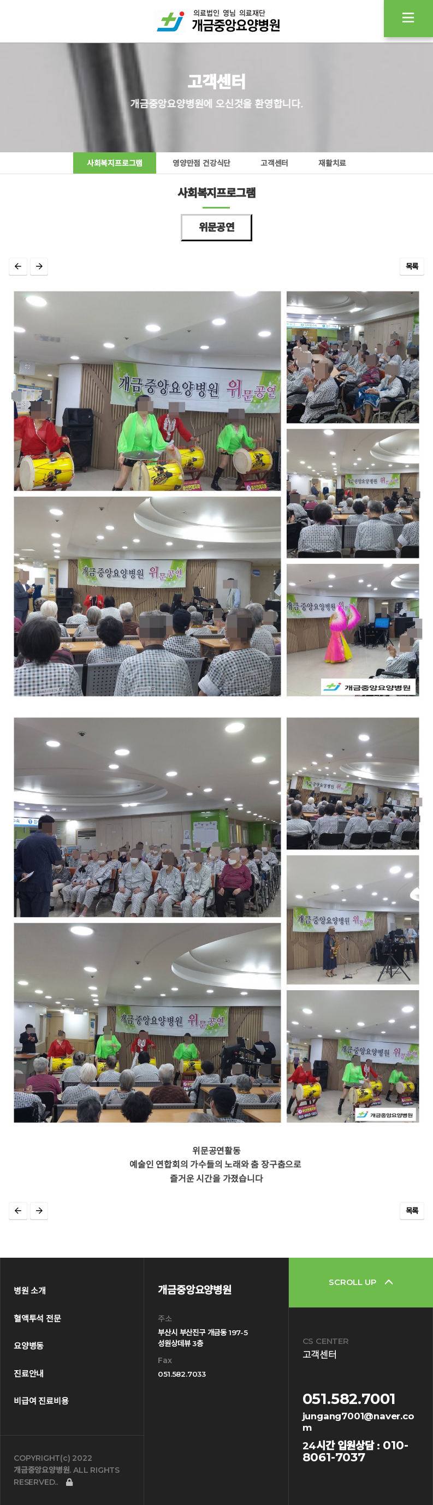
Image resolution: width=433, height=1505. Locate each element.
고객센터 (274, 163)
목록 (412, 266)
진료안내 (29, 1374)
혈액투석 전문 (37, 1318)
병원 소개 (30, 1291)
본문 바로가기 (0, 0)
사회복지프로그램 (115, 163)
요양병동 (29, 1346)
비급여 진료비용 (41, 1401)
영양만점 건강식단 (201, 163)
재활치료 (332, 163)
